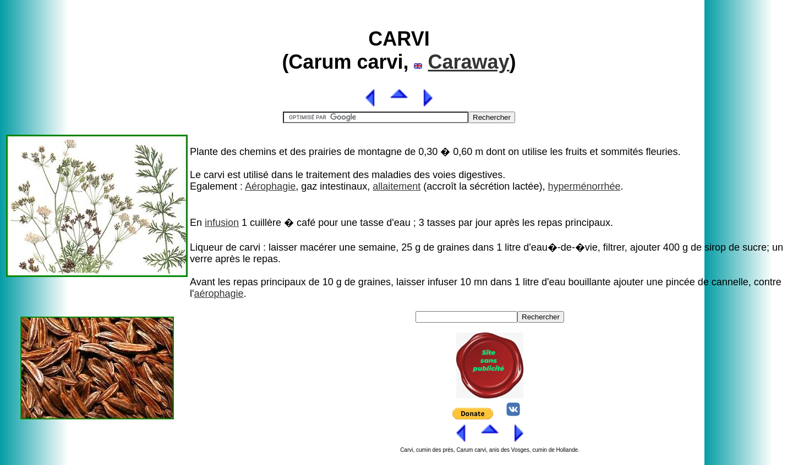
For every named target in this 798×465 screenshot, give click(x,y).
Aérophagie (270, 186)
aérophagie (218, 293)
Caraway (469, 62)
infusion (222, 222)
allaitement (396, 186)
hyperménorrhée (584, 186)
